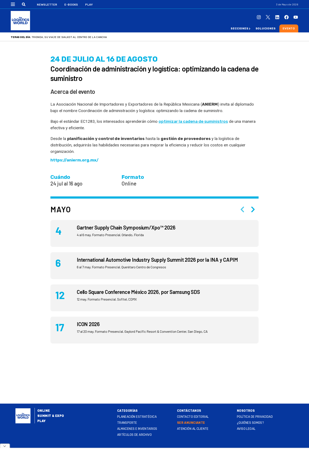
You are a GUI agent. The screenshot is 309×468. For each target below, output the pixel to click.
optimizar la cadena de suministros (193, 121)
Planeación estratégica (137, 417)
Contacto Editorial (193, 417)
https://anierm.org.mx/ (74, 160)
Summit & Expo (50, 416)
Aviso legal (246, 429)
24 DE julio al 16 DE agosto (104, 59)
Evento (289, 28)
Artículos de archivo (134, 435)
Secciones (239, 28)
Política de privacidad (255, 417)
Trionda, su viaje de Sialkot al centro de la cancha (69, 37)
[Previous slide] (242, 209)
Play (89, 4)
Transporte (127, 423)
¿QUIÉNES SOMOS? (250, 423)
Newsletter (47, 4)
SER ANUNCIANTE (191, 423)
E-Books (71, 4)
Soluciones (266, 28)
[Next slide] (253, 209)
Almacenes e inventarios (137, 429)
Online (43, 411)
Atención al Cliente (193, 429)
